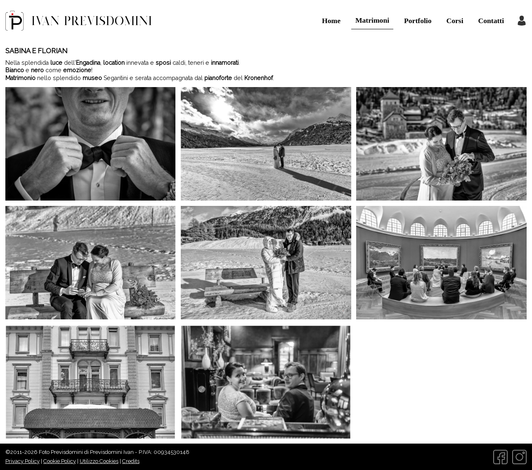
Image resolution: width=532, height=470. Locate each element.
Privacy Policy (22, 461)
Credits (131, 461)
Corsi (455, 21)
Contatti (491, 21)
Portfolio (417, 21)
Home (331, 21)
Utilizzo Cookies (99, 461)
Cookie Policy (59, 461)
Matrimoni (372, 20)
